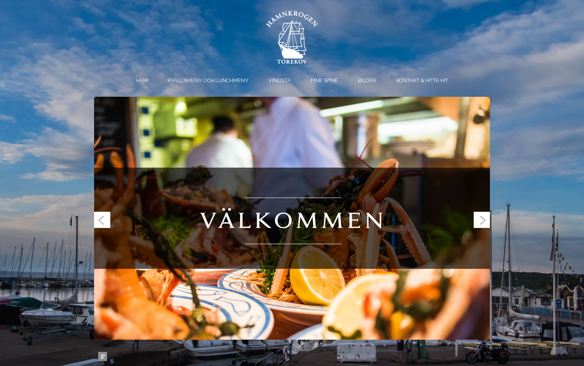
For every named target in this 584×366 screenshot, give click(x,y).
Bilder (367, 80)
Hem (142, 80)
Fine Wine (324, 80)
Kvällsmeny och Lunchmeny (208, 80)
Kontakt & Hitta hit (422, 80)
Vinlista (279, 80)
